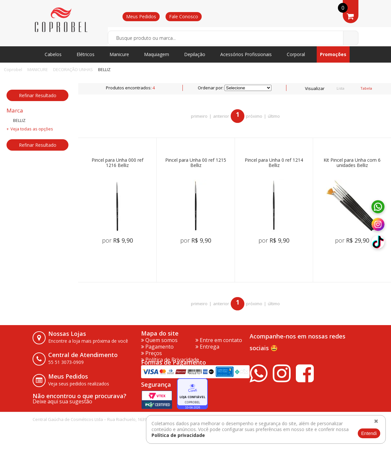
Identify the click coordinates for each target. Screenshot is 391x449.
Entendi (369, 433)
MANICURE (37, 69)
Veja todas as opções (31, 129)
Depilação (194, 54)
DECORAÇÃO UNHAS (73, 69)
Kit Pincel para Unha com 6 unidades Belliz (352, 162)
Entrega (207, 346)
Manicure (119, 54)
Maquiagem (156, 54)
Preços (151, 353)
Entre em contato (218, 340)
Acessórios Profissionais (246, 54)
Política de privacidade (178, 435)
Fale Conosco (183, 16)
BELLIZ (104, 69)
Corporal (296, 54)
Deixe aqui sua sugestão (62, 401)
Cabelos (53, 54)
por (117, 240)
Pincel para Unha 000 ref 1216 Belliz (117, 162)
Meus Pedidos (141, 16)
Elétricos (85, 54)
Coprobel (13, 69)
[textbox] (233, 38)
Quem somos (159, 340)
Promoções (333, 54)
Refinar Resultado (37, 95)
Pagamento (157, 346)
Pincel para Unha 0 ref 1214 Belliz (274, 162)
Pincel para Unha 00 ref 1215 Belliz (195, 162)
